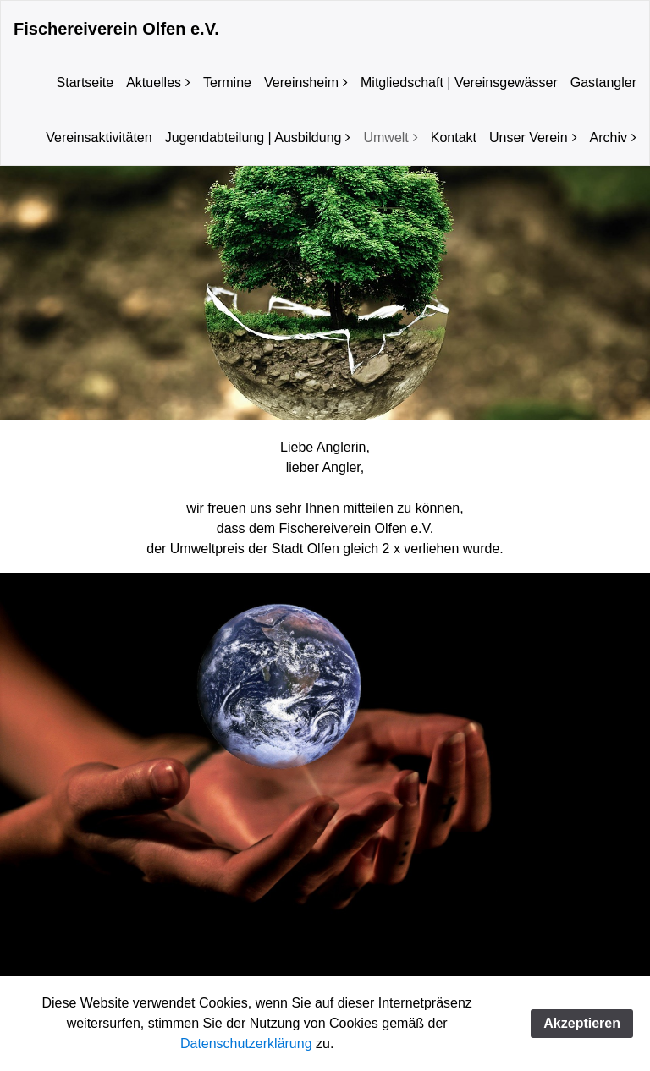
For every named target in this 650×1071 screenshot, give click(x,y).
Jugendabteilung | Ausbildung (253, 137)
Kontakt (453, 137)
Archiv (608, 137)
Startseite (85, 82)
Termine (227, 82)
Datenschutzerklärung (246, 1043)
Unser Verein (528, 137)
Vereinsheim (301, 82)
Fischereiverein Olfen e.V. (116, 28)
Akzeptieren (581, 1023)
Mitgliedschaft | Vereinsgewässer (459, 82)
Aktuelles (153, 82)
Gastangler (603, 82)
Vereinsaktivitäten (98, 137)
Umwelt (385, 137)
